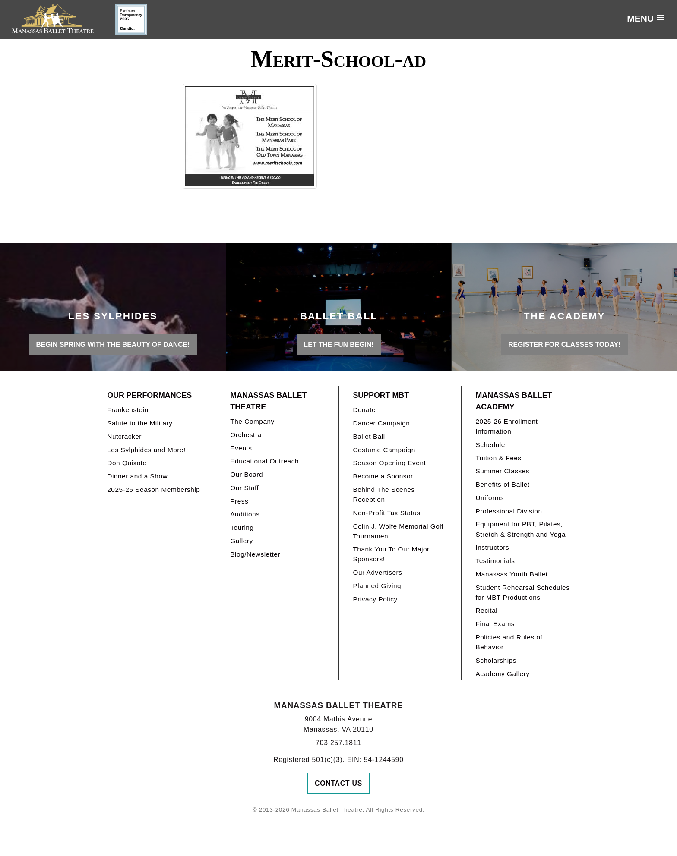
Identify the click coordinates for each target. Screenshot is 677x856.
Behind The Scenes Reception (383, 494)
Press (239, 501)
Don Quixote (126, 462)
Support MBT (381, 395)
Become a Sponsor (383, 476)
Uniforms (489, 497)
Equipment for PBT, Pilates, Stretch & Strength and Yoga (520, 529)
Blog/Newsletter (255, 554)
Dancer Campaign (381, 423)
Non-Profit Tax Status (386, 512)
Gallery (241, 540)
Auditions (244, 514)
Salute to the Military (139, 423)
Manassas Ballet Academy (513, 401)
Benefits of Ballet (502, 484)
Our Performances (149, 395)
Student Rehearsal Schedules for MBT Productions (522, 592)
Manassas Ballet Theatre (268, 401)
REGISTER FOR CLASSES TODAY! (564, 344)
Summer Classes (502, 471)
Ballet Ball (369, 436)
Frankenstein (127, 409)
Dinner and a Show (137, 476)
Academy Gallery (502, 673)
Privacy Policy (375, 599)
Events (241, 448)
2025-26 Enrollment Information (506, 426)
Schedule (490, 444)
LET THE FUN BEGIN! (339, 344)
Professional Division (508, 511)
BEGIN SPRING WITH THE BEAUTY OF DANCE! (113, 344)
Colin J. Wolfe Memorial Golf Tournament (398, 531)
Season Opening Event (389, 462)
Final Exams (495, 623)
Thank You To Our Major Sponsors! (391, 554)
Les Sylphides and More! (146, 449)
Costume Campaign (384, 449)
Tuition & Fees (498, 458)
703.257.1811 (338, 742)
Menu (640, 18)
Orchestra (245, 434)
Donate (364, 409)
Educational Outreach (264, 461)
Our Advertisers (377, 572)
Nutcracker (124, 436)
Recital (486, 610)
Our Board (246, 474)
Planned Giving (377, 585)
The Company (252, 421)
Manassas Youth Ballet (511, 574)
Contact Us (338, 783)
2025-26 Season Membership (153, 489)
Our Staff (244, 487)
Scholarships (495, 660)
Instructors (492, 547)
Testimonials (495, 560)
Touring (241, 527)
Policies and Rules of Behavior (508, 642)
